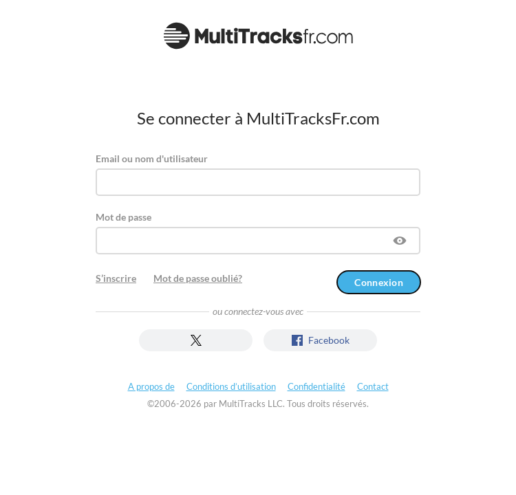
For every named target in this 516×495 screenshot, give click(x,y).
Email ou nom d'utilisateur (152, 158)
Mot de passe (123, 217)
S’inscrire (116, 278)
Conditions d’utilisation (231, 386)
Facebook (321, 340)
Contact (373, 386)
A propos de (151, 386)
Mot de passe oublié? (197, 278)
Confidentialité (316, 386)
